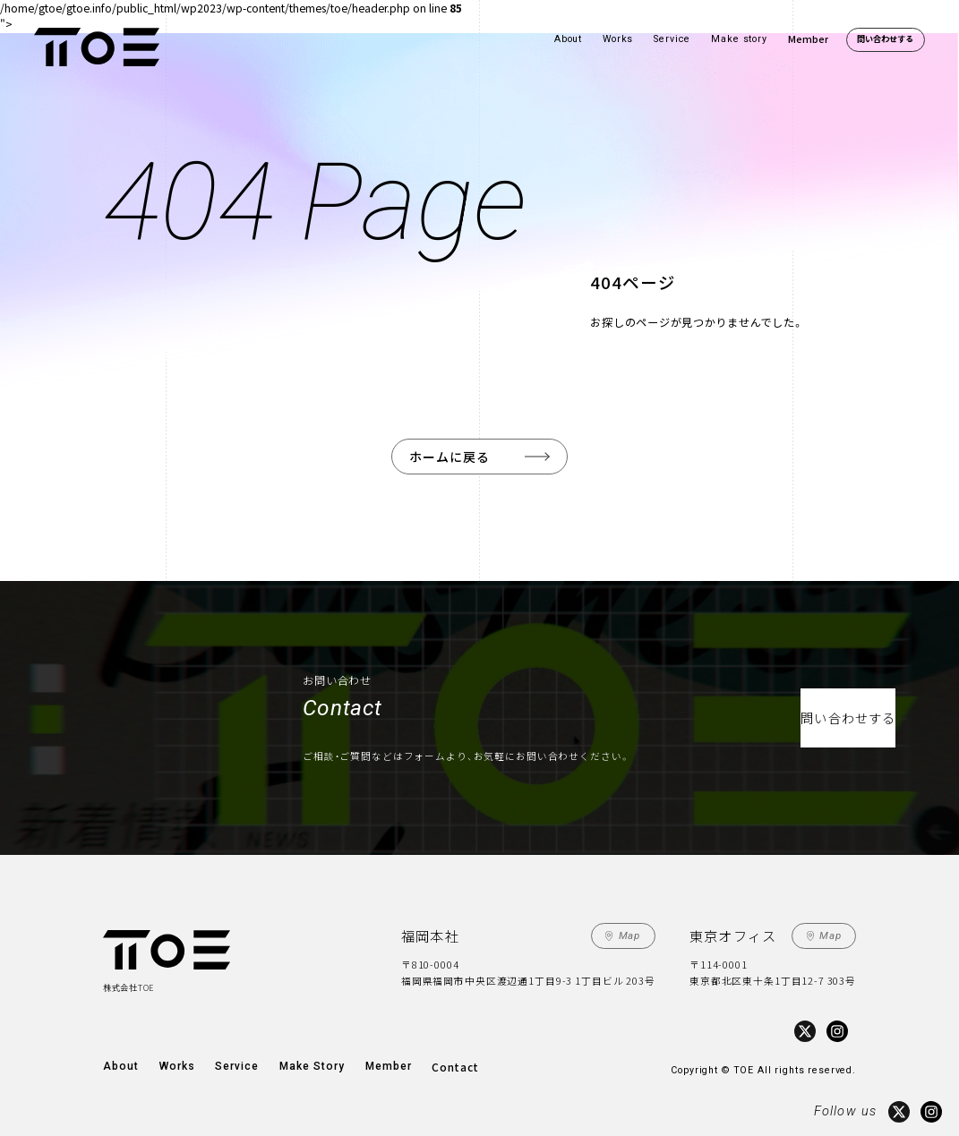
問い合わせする (885, 38)
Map (631, 932)
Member (808, 39)
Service (672, 39)
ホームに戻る (451, 455)
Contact (430, 1059)
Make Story (296, 1059)
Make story (739, 39)
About (568, 39)
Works (618, 39)
